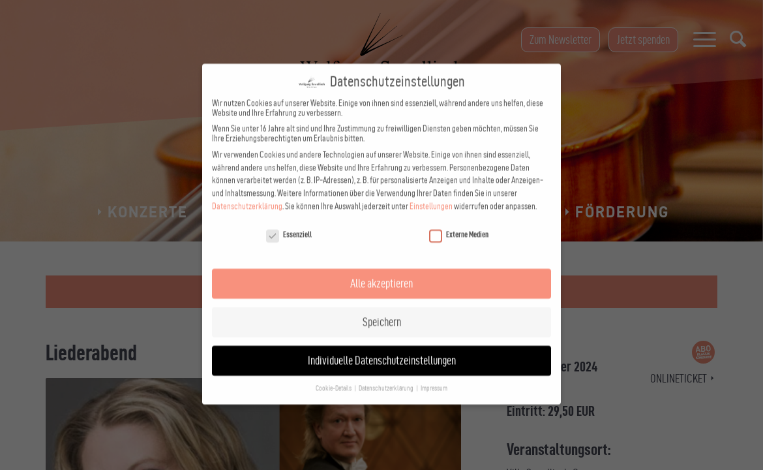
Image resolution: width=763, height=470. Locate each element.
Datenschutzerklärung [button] (387, 375)
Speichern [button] (382, 309)
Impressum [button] (434, 375)
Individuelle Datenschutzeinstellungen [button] (382, 347)
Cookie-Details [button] (334, 375)
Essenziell (289, 222)
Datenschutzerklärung (247, 193)
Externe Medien (458, 222)
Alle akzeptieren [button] (381, 270)
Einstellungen (431, 193)
